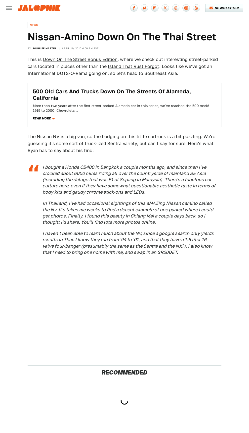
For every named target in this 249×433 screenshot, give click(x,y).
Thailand (57, 203)
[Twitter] (165, 8)
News (34, 24)
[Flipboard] (155, 8)
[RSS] (196, 8)
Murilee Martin (44, 48)
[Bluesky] (144, 8)
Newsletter (224, 7)
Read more (42, 118)
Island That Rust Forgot (133, 66)
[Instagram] (186, 8)
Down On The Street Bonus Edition (80, 59)
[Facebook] (134, 8)
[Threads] (175, 8)
